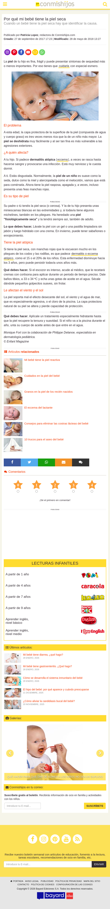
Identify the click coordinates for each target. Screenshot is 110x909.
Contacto (23, 884)
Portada (16, 881)
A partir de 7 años (18, 597)
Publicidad (47, 881)
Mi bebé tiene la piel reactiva (42, 359)
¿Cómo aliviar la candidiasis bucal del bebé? (49, 701)
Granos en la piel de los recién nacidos (48, 391)
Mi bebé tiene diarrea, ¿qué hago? (43, 654)
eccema (62, 159)
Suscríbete (94, 805)
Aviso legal (32, 881)
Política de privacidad (68, 881)
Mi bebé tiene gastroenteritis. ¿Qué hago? (47, 666)
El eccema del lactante (38, 407)
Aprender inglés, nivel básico (17, 621)
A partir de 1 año (17, 574)
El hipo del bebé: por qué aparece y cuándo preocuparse (56, 689)
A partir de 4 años (18, 585)
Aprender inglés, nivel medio (17, 632)
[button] (10, 753)
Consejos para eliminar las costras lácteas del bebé (56, 423)
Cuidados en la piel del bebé (42, 375)
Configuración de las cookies (74, 884)
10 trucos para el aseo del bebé (44, 439)
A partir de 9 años (18, 608)
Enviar (99, 864)
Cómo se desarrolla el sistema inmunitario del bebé (52, 677)
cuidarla (64, 66)
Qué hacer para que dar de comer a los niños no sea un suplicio (55, 776)
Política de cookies (42, 884)
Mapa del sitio (92, 881)
